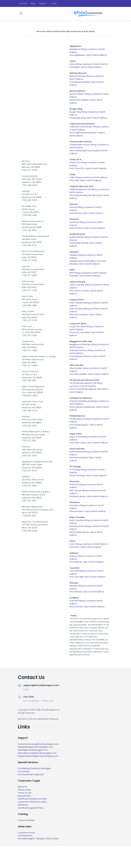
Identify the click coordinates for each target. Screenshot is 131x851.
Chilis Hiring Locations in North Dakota (88, 178)
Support (43, 3)
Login (53, 3)
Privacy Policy (24, 794)
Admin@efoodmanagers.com (33, 754)
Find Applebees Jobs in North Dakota (88, 55)
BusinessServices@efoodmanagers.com (38, 760)
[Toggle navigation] (21, 13)
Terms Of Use (24, 797)
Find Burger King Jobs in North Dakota (88, 118)
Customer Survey (26, 837)
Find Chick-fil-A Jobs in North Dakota (88, 169)
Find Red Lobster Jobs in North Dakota (89, 500)
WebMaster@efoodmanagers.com (35, 751)
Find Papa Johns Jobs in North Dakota (89, 446)
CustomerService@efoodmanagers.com (38, 748)
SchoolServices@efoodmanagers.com (37, 758)
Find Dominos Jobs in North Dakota (87, 229)
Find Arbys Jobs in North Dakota (86, 67)
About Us (22, 791)
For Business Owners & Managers (34, 773)
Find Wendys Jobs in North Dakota (87, 596)
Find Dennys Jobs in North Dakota (86, 214)
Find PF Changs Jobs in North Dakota (88, 479)
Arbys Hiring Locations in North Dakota (89, 64)
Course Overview (26, 825)
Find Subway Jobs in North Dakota (87, 566)
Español (23, 3)
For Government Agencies (31, 779)
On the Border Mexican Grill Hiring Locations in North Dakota (86, 387)
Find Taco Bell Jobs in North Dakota (87, 581)
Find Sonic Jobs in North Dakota (85, 551)
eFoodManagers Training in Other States (38, 843)
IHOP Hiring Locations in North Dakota (88, 275)
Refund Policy (24, 800)
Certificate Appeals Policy (31, 812)
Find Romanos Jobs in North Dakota (88, 515)
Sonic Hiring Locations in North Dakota (88, 548)
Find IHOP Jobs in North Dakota (85, 277)
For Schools (23, 776)
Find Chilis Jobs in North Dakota (85, 181)
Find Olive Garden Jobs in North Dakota (89, 377)
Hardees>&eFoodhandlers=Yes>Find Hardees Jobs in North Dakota (88, 264)
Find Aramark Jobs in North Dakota (87, 611)
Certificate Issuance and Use (32, 803)
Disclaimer (23, 809)
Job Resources (25, 840)
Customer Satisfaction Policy (32, 806)
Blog (33, 3)
